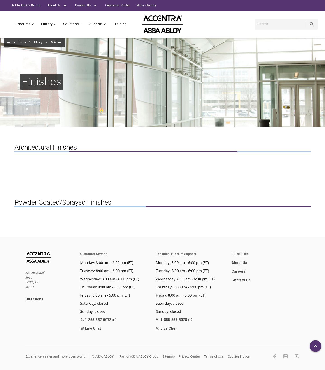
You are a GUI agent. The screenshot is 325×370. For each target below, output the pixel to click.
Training (119, 24)
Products (25, 24)
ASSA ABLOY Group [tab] (26, 5)
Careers (239, 271)
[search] (281, 24)
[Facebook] (274, 356)
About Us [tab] (57, 5)
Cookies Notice (239, 356)
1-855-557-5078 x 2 (174, 320)
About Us (239, 263)
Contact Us (241, 280)
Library (48, 24)
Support (98, 24)
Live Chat (90, 328)
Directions (34, 299)
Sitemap (168, 356)
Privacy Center (189, 356)
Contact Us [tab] (86, 5)
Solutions (72, 24)
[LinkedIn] (285, 356)
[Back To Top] (315, 346)
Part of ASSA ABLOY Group (139, 356)
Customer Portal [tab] (117, 5)
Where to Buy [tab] (146, 5)
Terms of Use (214, 356)
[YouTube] (297, 356)
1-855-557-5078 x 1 (98, 320)
